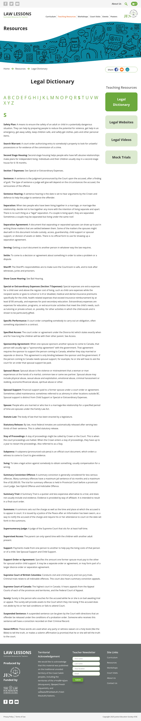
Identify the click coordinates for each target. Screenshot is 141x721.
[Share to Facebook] (116, 69)
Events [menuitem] (105, 16)
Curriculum (112, 657)
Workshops (112, 667)
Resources (20, 68)
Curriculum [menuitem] (51, 16)
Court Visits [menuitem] (95, 16)
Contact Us (112, 683)
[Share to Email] (121, 69)
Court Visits (112, 672)
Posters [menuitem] (113, 16)
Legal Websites (121, 122)
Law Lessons (17, 14)
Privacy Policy (9, 717)
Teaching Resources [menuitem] (67, 16)
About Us (116, 3)
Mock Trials (121, 157)
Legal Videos (121, 139)
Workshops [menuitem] (83, 16)
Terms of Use (20, 717)
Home (7, 68)
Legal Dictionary (39, 68)
